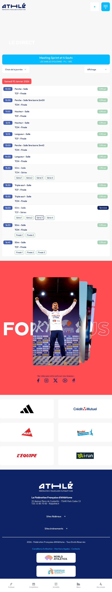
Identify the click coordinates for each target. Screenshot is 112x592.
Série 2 (29, 177)
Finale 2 (30, 235)
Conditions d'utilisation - (43, 548)
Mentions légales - (62, 548)
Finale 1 (19, 235)
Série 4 (50, 177)
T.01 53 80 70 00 (39, 503)
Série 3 (40, 177)
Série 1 (19, 177)
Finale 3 (41, 252)
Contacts (75, 548)
